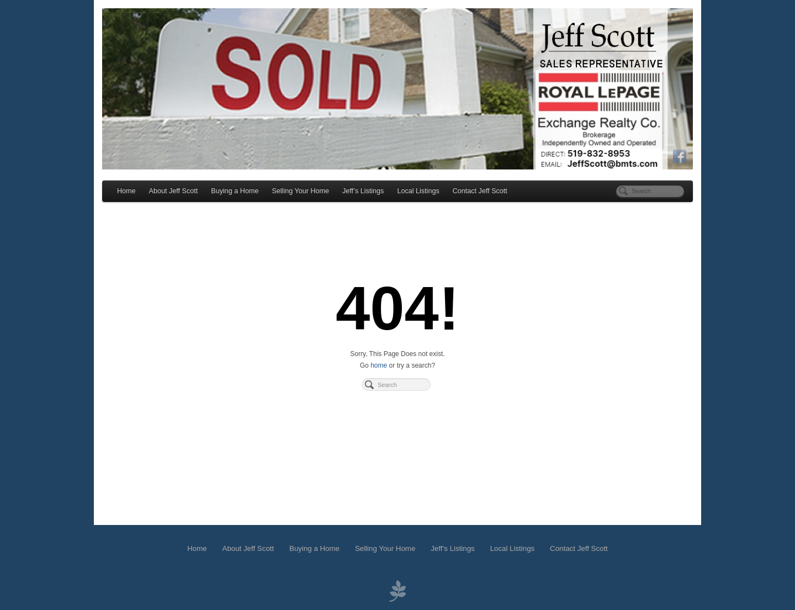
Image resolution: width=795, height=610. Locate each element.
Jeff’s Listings (363, 191)
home (378, 365)
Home (126, 191)
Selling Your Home (300, 191)
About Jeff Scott (173, 191)
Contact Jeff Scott (480, 191)
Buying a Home (234, 191)
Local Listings (418, 191)
